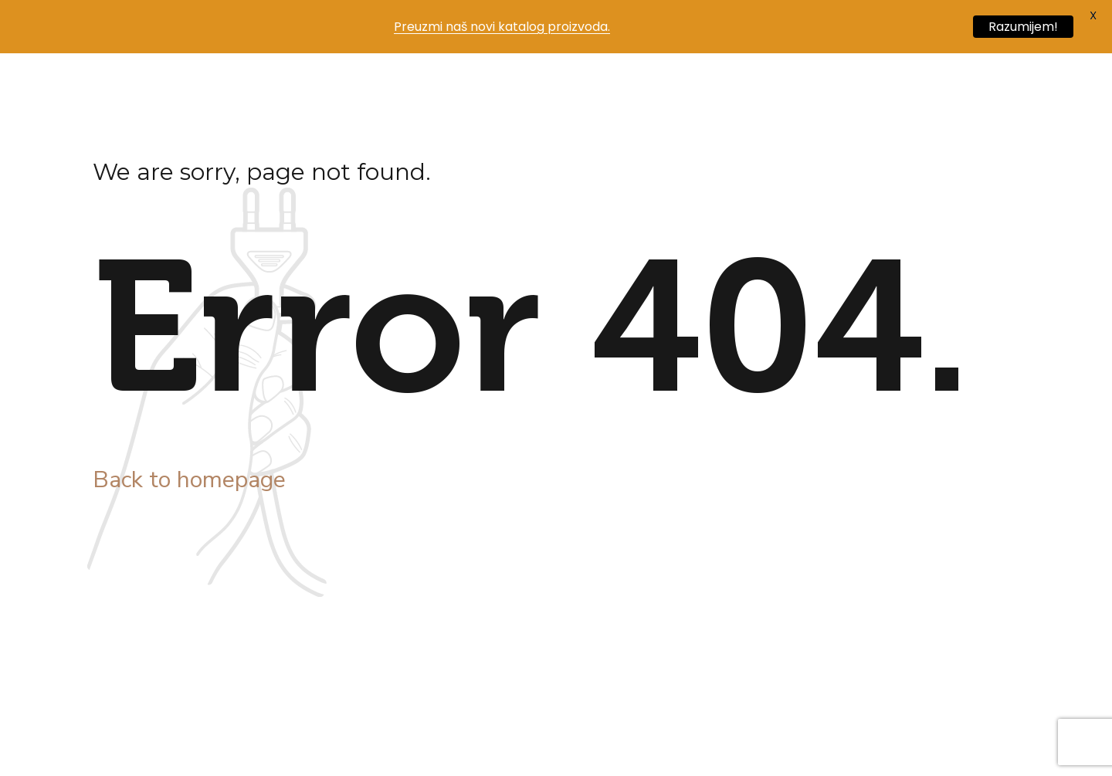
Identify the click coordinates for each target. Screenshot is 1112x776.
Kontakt (630, 84)
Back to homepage (189, 480)
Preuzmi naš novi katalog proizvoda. (502, 27)
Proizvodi (398, 84)
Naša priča (298, 84)
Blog (480, 84)
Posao (550, 84)
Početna (204, 84)
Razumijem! (1023, 27)
